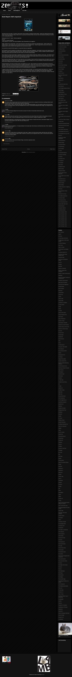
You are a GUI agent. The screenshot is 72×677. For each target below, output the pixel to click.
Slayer (60, 494)
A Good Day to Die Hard (63, 238)
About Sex (61, 63)
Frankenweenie (61, 344)
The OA (60, 568)
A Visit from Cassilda (62, 46)
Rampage (60, 450)
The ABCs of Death (62, 521)
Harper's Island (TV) (62, 360)
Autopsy (60, 264)
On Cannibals (61, 148)
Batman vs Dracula (62, 268)
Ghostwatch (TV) (62, 354)
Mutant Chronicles (62, 422)
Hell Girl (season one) (63, 365)
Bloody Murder (61, 286)
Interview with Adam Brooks (64, 123)
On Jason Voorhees (62, 154)
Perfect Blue (61, 438)
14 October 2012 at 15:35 (9, 136)
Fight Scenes (61, 98)
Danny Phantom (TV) (63, 314)
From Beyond (61, 348)
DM (5, 109)
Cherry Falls (61, 300)
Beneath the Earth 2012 (63, 84)
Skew (60, 490)
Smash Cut (61, 498)
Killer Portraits (61, 127)
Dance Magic (61, 90)
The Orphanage (62, 570)
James (6, 114)
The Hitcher (61, 553)
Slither (60, 496)
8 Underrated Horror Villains (64, 44)
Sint (59, 488)
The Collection (61, 531)
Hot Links (24, 10)
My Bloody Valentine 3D (63, 424)
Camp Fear (61, 294)
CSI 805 (60, 310)
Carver (60, 296)
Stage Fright (61, 510)
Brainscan (60, 290)
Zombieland (61, 619)
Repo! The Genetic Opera (63, 462)
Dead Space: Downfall (63, 322)
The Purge (61, 572)
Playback (60, 442)
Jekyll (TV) (61, 388)
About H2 (60, 52)
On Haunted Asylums (63, 152)
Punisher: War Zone (62, 448)
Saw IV (60, 478)
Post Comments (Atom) (31, 152)
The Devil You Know (62, 193)
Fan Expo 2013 (61, 96)
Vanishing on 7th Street (63, 607)
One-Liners (61, 164)
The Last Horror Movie (63, 560)
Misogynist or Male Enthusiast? (62, 138)
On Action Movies (62, 144)
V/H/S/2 (60, 601)
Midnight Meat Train (62, 410)
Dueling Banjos (61, 92)
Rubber (60, 474)
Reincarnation (61, 460)
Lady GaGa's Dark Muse (63, 129)
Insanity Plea (61, 121)
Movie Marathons (62, 140)
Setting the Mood (62, 170)
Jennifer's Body (61, 390)
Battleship (60, 275)
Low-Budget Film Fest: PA (63, 131)
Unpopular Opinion (62, 207)
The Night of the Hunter (63, 564)
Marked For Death (62, 408)
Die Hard (60, 330)
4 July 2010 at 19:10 (8, 112)
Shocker (60, 482)
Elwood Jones (7, 100)
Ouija (60, 430)
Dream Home (61, 332)
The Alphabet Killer (62, 523)
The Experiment (62, 541)
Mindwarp (60, 412)
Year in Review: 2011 (63, 215)
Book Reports (61, 86)
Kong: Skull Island (62, 396)
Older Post (52, 149)
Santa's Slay (61, 476)
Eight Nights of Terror (63, 94)
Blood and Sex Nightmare (63, 284)
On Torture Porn (62, 158)
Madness (60, 406)
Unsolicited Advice (62, 209)
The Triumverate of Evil (63, 201)
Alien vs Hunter (61, 247)
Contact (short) (61, 304)
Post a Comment (7, 143)
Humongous (61, 371)
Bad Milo (60, 266)
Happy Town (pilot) (62, 358)
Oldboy (60, 428)
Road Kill (60, 466)
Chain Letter (61, 298)
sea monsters (11, 95)
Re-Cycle (60, 452)
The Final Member (62, 543)
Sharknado (61, 480)
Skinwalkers (61, 492)
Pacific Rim (61, 434)
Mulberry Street (61, 420)
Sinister (60, 486)
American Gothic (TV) (63, 252)
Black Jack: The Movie (63, 282)
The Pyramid (61, 574)
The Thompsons (62, 584)
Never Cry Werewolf (62, 426)
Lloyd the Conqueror (62, 402)
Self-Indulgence (16, 10)
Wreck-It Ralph (61, 615)
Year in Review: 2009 (63, 211)
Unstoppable (61, 599)
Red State (60, 456)
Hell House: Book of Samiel (64, 367)
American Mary (61, 257)
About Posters (61, 57)
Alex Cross (61, 245)
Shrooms (60, 484)
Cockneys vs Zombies (63, 302)
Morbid (60, 416)
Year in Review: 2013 (63, 219)
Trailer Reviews (61, 205)
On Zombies (61, 162)
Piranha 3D (61, 440)
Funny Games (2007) (63, 350)
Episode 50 (61, 336)
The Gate (60, 545)
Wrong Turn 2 (61, 617)
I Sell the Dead (61, 373)
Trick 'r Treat (61, 594)
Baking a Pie (61, 80)
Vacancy (60, 603)
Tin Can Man (61, 590)
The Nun (60, 566)
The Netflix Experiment (63, 195)
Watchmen (61, 609)
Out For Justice (61, 432)
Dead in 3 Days (61, 320)
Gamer (60, 352)
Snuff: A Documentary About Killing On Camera (64, 503)
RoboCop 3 (61, 468)
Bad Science (61, 78)
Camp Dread (61, 292)
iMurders (60, 378)
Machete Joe (61, 404)
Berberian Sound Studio (63, 280)
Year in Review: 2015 (63, 224)
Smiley (60, 500)
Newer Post (4, 149)
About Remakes (62, 59)
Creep (60, 306)
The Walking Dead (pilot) (63, 586)
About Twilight (61, 69)
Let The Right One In (63, 400)
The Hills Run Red (62, 551)
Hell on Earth (61, 114)
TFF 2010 (60, 188)
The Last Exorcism (62, 558)
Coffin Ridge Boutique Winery (64, 88)
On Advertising (61, 146)
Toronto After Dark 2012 (63, 203)
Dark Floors (61, 316)
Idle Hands (61, 375)
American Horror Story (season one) (63, 255)
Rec (59, 454)
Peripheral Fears (62, 166)
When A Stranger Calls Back (64, 613)
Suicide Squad (61, 515)
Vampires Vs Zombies (63, 605)
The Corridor (61, 535)
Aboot (9, 10)
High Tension (61, 369)
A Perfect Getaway (62, 243)
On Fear (60, 150)
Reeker (60, 458)
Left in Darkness (62, 398)
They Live (60, 588)
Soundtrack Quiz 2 (62, 180)
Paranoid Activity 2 (62, 436)
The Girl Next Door (62, 547)
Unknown (6, 130)
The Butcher (61, 527)
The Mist (60, 562)
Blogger (43, 674)
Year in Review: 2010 (63, 213)
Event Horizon (61, 338)
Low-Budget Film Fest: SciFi (64, 133)
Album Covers (61, 73)
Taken (60, 519)
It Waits (60, 386)
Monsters (60, 414)
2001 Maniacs (61, 232)
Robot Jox (60, 472)
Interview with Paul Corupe (64, 125)
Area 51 (60, 262)
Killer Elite (60, 392)
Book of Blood (61, 288)
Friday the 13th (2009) (63, 346)
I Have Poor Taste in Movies (64, 119)
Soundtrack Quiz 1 (62, 178)
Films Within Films (62, 100)
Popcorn (60, 444)
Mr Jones (60, 418)
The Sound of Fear (62, 199)
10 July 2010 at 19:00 (8, 128)
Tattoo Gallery (61, 184)
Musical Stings (61, 142)
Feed (60, 342)
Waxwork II (61, 611)
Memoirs (60, 135)
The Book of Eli (61, 525)
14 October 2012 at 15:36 (9, 141)
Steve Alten (16, 95)
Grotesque (61, 356)
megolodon (7, 95)
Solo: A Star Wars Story (63, 505)
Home (4, 10)
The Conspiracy (62, 533)
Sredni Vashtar (61, 182)
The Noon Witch (62, 197)
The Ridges (61, 576)
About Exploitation (62, 51)
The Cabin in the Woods (63, 529)
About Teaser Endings (63, 65)
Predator (60, 446)
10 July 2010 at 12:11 (8, 122)
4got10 (60, 234)
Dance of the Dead (62, 312)
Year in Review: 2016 (63, 226)
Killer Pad (60, 394)
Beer (59, 82)
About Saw (61, 61)
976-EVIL (60, 236)
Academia (60, 71)
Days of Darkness (62, 318)
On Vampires (61, 160)
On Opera (60, 156)
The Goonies (61, 549)
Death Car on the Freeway (64, 324)
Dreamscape (61, 334)
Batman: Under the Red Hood (64, 273)
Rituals (60, 464)
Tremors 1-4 (61, 592)
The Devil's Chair (62, 537)
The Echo (60, 539)
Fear (59, 340)
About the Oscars (62, 67)
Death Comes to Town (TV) (64, 326)
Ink (59, 384)
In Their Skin (61, 379)
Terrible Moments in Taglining (64, 186)
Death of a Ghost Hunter (63, 328)
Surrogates (61, 517)
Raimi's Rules (61, 168)
